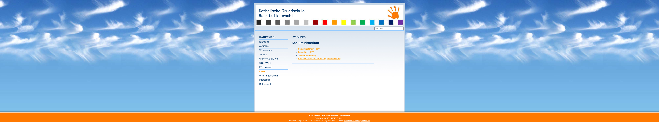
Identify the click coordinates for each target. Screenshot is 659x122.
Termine (263, 54)
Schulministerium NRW (309, 49)
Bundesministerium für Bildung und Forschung (319, 59)
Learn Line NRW (306, 52)
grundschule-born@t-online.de (357, 121)
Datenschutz (265, 84)
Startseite (264, 42)
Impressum (265, 80)
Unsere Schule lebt (268, 59)
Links (262, 71)
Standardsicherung (307, 55)
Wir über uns (265, 50)
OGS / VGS (265, 63)
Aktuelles (264, 46)
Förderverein (265, 67)
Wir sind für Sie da (268, 76)
